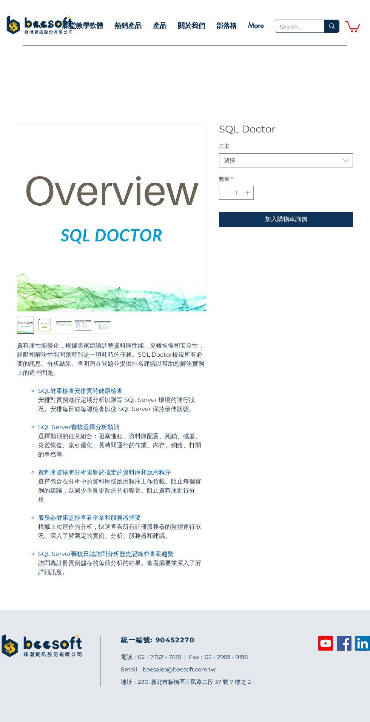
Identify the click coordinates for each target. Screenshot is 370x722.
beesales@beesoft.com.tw (179, 669)
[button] (83, 25)
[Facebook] (344, 643)
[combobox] (286, 160)
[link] (352, 26)
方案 (224, 146)
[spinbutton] (236, 192)
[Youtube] (325, 643)
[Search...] (294, 27)
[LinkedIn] (362, 643)
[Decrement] (225, 192)
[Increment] (248, 192)
